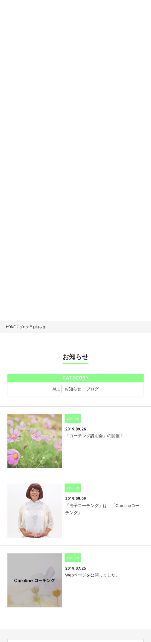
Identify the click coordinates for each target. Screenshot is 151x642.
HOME (11, 327)
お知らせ (73, 390)
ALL (56, 390)
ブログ (24, 327)
